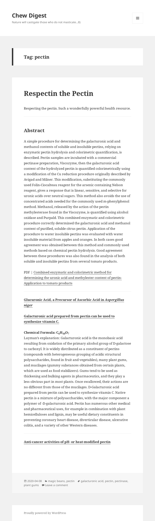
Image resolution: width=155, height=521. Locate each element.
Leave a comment (56, 485)
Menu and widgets (137, 23)
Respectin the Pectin (58, 93)
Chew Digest (29, 15)
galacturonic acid (92, 481)
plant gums (31, 485)
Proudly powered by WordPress (45, 513)
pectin (70, 481)
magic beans (56, 481)
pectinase (121, 481)
